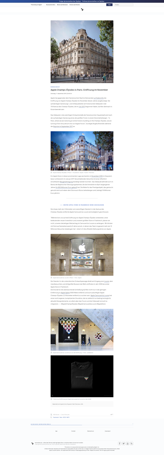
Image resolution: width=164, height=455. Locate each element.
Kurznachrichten (50, 4)
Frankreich (56, 417)
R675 (68, 417)
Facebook (119, 443)
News (62, 4)
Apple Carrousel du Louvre (100, 295)
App (109, 4)
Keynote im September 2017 (63, 126)
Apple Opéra (65, 293)
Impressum (107, 431)
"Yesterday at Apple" (36, 4)
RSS (131, 443)
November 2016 (97, 176)
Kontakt (73, 431)
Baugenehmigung (66, 182)
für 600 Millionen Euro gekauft (66, 187)
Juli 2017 (82, 107)
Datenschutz (90, 431)
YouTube (127, 443)
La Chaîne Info (99, 98)
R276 (64, 417)
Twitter (78, 1)
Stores (75, 4)
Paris (61, 417)
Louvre (106, 281)
